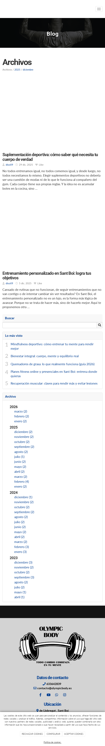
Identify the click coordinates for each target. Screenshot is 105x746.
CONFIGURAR (53, 734)
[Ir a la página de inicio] (1, 9)
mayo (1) (20, 592)
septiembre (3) (24, 577)
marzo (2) (20, 411)
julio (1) (19, 456)
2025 (17, 69)
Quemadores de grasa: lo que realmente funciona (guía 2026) (52, 364)
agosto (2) (21, 452)
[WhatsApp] (56, 695)
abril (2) (19, 471)
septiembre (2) (24, 447)
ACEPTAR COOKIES (73, 734)
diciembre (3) (23, 562)
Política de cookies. (52, 742)
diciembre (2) (23, 432)
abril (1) (19, 597)
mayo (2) (20, 466)
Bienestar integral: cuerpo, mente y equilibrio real (45, 356)
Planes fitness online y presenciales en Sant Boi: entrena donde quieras (54, 374)
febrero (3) (21, 547)
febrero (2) (21, 416)
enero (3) (20, 552)
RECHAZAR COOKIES (32, 734)
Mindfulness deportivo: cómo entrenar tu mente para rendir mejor (52, 346)
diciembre (28, 69)
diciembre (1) (23, 497)
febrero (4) (21, 481)
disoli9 (9, 164)
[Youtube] (48, 695)
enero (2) (20, 421)
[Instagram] (64, 695)
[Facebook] (40, 695)
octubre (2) (21, 442)
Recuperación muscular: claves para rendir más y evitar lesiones (54, 383)
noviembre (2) (23, 437)
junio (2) (20, 461)
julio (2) (19, 522)
